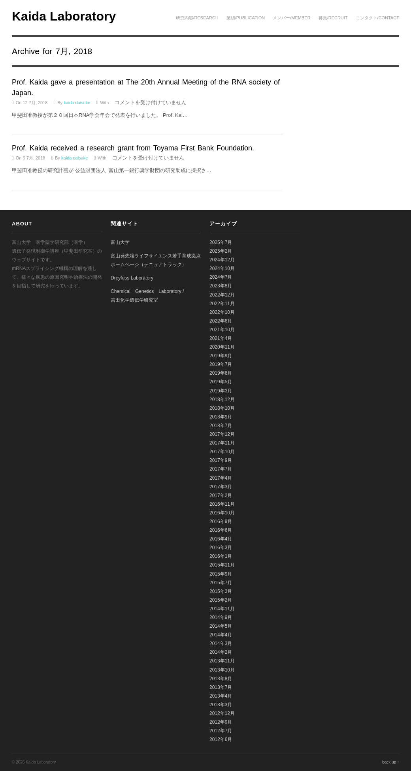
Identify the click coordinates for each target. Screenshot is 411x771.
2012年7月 (220, 730)
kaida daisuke (77, 102)
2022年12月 (222, 295)
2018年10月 (222, 408)
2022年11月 (222, 303)
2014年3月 (220, 643)
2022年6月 (220, 321)
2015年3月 (220, 591)
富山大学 (120, 242)
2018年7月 (220, 425)
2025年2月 (220, 251)
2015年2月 (220, 600)
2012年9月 (220, 722)
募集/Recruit (333, 17)
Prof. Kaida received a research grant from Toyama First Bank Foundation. (133, 148)
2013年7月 (220, 687)
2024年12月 (222, 260)
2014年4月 (220, 635)
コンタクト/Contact (377, 17)
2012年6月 (220, 739)
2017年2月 (220, 495)
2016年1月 (220, 556)
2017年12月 (222, 434)
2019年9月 (220, 355)
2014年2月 (220, 652)
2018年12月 (222, 399)
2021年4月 (220, 338)
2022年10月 (222, 312)
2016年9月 (220, 521)
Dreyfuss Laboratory (132, 278)
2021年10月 (222, 329)
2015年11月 (222, 565)
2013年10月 (222, 670)
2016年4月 (220, 539)
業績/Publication (245, 17)
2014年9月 (220, 617)
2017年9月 (220, 460)
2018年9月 (220, 417)
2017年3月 (220, 487)
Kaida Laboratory (64, 16)
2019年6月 (220, 373)
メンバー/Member (291, 17)
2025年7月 (220, 242)
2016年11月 (222, 504)
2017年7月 (220, 469)
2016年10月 (222, 513)
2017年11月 (222, 443)
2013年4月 (220, 696)
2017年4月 (220, 478)
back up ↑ (390, 762)
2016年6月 (220, 530)
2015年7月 (220, 582)
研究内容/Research (197, 17)
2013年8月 (220, 678)
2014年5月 (220, 626)
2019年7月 (220, 364)
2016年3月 (220, 547)
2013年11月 (222, 661)
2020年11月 (222, 347)
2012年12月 (222, 713)
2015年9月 (220, 574)
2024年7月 (220, 277)
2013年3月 (220, 704)
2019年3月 (220, 391)
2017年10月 (222, 451)
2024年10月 (222, 268)
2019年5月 (220, 382)
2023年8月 (220, 286)
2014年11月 (222, 609)
